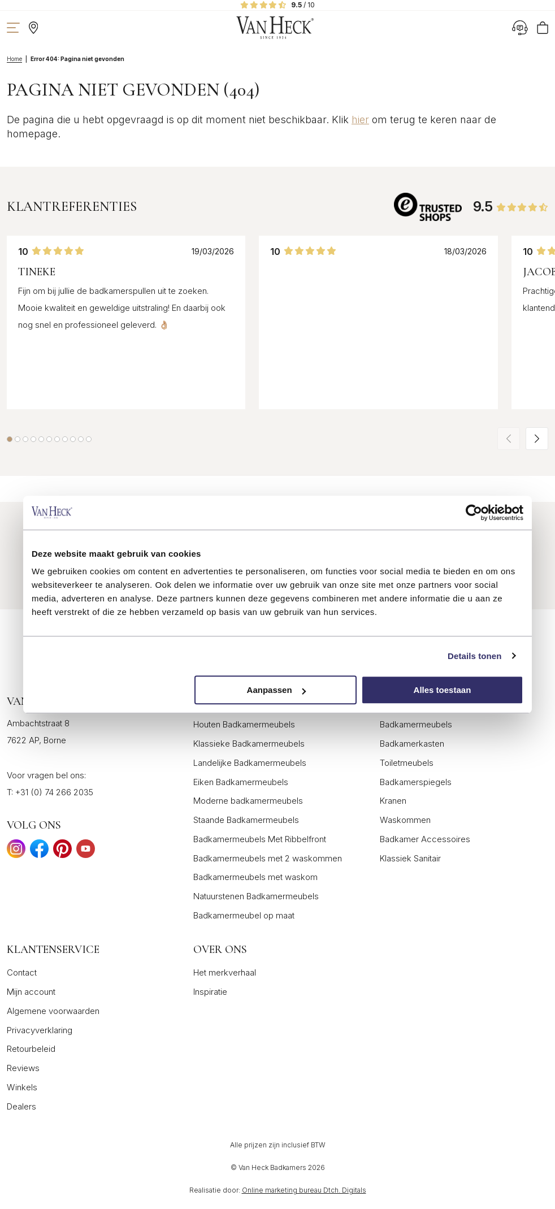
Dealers (21, 1106)
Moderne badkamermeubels (248, 800)
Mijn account (31, 991)
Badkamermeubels (416, 724)
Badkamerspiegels (416, 782)
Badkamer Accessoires (425, 839)
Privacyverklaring (39, 1030)
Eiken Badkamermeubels (240, 782)
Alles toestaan (442, 690)
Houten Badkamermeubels (244, 724)
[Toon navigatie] (13, 27)
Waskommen (405, 819)
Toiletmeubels (406, 762)
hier (360, 119)
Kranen (393, 800)
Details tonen (474, 656)
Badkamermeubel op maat (243, 915)
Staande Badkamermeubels (246, 819)
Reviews (23, 1068)
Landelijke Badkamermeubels (249, 762)
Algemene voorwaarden (53, 1011)
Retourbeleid (31, 1048)
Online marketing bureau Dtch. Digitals (304, 1190)
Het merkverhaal (224, 972)
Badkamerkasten (412, 743)
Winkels (22, 1087)
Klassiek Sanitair (410, 858)
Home (14, 58)
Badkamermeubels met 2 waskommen (267, 858)
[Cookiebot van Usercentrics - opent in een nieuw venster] (473, 512)
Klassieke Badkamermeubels (249, 743)
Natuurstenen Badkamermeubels (256, 896)
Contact (22, 972)
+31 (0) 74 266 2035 (54, 792)
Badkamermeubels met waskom (255, 877)
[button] (9, 439)
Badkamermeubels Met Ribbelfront (259, 839)
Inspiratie (210, 991)
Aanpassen (276, 690)
